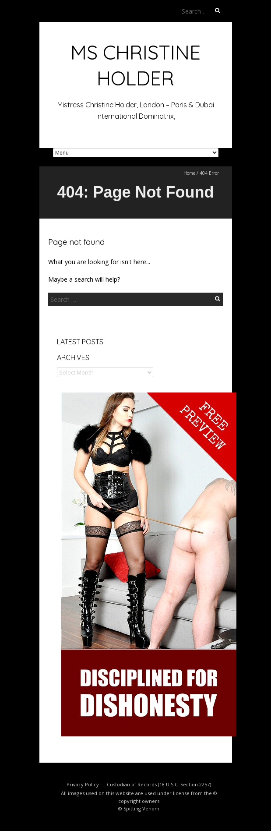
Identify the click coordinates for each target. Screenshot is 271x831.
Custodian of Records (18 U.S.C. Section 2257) (159, 784)
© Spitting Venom (138, 808)
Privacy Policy (83, 784)
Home (189, 173)
